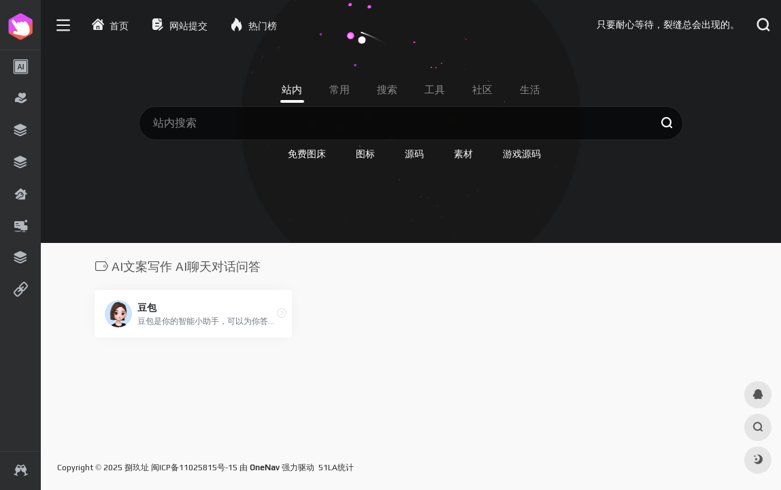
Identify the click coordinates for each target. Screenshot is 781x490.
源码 (414, 153)
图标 (365, 153)
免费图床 (307, 153)
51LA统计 (336, 467)
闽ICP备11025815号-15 (194, 467)
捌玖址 (136, 467)
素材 (463, 153)
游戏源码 (522, 153)
